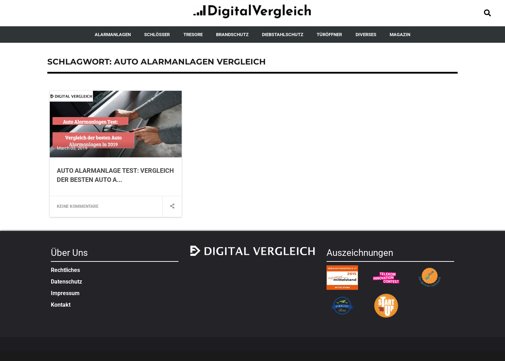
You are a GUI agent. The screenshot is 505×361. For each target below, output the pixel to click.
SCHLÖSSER (157, 34)
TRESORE (193, 34)
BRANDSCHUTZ (232, 34)
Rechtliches (65, 270)
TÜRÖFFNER (329, 34)
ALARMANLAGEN (113, 34)
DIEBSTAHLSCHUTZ (282, 34)
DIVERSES (366, 34)
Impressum (65, 293)
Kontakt (60, 304)
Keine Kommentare (78, 206)
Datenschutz (66, 281)
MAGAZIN (400, 34)
